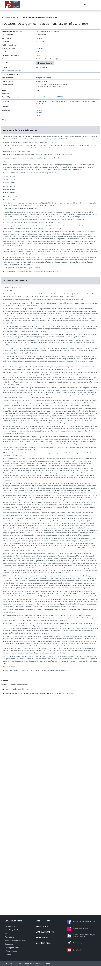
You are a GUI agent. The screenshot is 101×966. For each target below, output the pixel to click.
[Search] (85, 5)
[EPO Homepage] (12, 5)
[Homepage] (2, 17)
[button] (50, 130)
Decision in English (45, 63)
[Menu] (91, 5)
